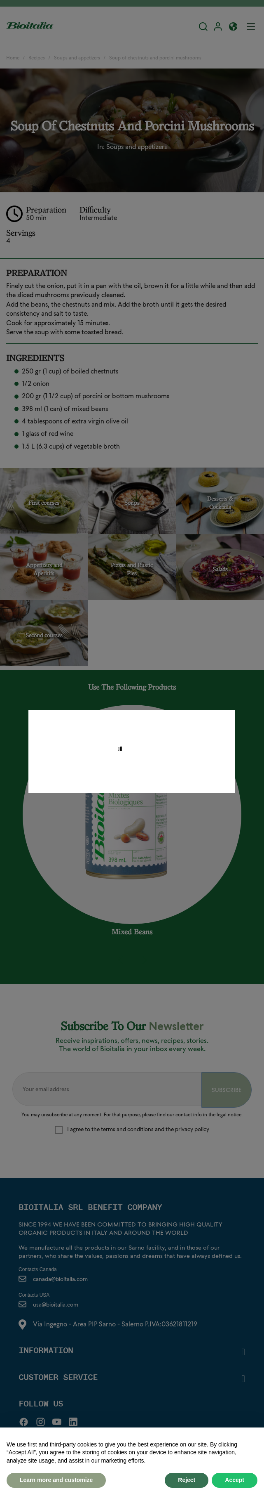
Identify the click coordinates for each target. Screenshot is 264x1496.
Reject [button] (186, 1480)
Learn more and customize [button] (56, 1480)
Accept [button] (234, 1480)
